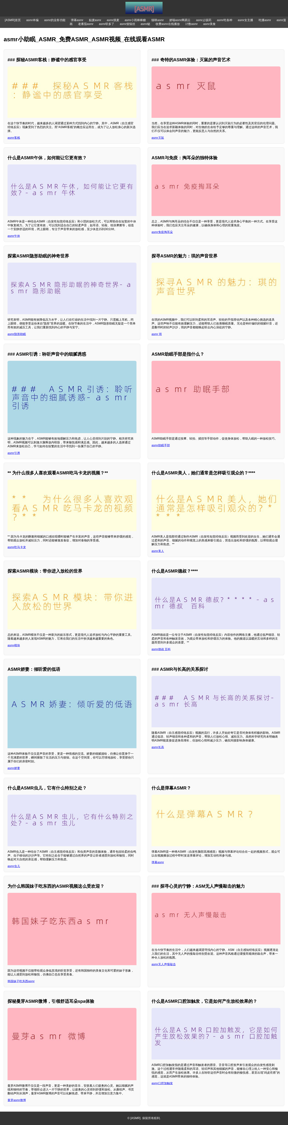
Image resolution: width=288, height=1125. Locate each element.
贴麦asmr (95, 20)
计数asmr (191, 24)
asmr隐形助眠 (17, 334)
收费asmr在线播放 (168, 24)
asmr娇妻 (14, 768)
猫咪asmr (157, 20)
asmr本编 (32, 20)
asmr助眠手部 (161, 445)
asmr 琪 (157, 334)
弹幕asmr (77, 20)
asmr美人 (158, 551)
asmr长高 (158, 747)
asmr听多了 (106, 24)
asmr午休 (14, 235)
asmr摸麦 (113, 20)
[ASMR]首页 (13, 20)
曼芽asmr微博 (17, 1100)
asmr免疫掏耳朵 (162, 232)
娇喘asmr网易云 (180, 20)
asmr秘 (145, 24)
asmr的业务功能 (54, 20)
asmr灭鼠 (158, 137)
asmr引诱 (14, 453)
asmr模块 (14, 645)
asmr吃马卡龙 (17, 547)
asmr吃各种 (224, 20)
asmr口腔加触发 (162, 1083)
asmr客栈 (14, 137)
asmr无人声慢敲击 (164, 964)
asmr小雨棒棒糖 (135, 20)
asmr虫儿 (14, 866)
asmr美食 (209, 24)
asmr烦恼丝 (127, 24)
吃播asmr (265, 20)
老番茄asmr (85, 24)
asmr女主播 (245, 20)
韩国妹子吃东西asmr (21, 981)
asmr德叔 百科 (161, 649)
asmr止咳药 (203, 20)
